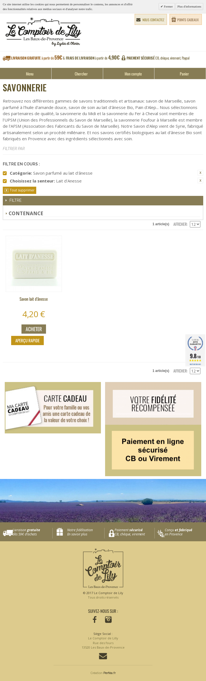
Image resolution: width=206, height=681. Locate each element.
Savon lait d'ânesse (34, 299)
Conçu (185, 532)
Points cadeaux (188, 19)
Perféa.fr (109, 673)
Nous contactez (153, 19)
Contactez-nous (103, 656)
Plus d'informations (189, 6)
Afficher (180, 224)
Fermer (168, 6)
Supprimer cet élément (200, 172)
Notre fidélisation (84, 532)
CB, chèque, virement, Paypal (158, 58)
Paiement (134, 532)
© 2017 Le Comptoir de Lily (103, 595)
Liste (19, 224)
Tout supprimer (22, 190)
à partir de (65, 58)
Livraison (32, 532)
